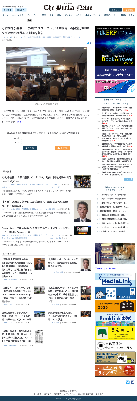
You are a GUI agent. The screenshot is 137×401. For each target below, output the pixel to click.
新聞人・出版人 (127, 15)
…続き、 (19, 121)
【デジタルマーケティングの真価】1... (114, 227)
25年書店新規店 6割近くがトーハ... (113, 211)
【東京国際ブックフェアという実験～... (114, 195)
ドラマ (41, 235)
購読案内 (20, 10)
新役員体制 (34, 209)
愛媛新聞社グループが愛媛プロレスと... (114, 207)
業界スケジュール (92, 15)
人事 (49, 209)
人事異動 (25, 209)
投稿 (21, 238)
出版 (52, 15)
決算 (119, 104)
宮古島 (32, 185)
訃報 (124, 104)
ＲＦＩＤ (19, 37)
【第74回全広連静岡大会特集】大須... (113, 219)
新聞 (44, 15)
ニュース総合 (17, 15)
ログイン (116, 10)
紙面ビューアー (110, 15)
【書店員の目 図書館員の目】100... (112, 215)
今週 (113, 190)
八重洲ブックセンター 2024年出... (114, 231)
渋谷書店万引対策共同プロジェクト (67, 37)
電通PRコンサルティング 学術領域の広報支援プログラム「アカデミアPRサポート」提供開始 (117, 128)
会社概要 (7, 10)
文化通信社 (40, 185)
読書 (25, 238)
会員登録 (129, 10)
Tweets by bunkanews (105, 268)
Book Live (5, 235)
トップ (5, 15)
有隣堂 (49, 37)
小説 (16, 238)
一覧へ (127, 179)
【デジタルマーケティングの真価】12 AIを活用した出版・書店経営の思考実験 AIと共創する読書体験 (117, 167)
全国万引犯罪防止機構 (36, 37)
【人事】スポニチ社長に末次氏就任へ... (114, 223)
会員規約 (99, 394)
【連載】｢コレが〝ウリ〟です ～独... (113, 203)
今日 (107, 190)
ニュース (5, 37)
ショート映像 (32, 235)
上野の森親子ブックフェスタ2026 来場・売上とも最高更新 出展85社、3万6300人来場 (16, 316)
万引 (25, 37)
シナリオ (23, 235)
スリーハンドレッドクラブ (18, 185)
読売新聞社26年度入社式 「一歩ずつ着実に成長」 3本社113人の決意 (62, 316)
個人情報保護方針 (85, 394)
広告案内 (58, 394)
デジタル (68, 15)
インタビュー (32, 15)
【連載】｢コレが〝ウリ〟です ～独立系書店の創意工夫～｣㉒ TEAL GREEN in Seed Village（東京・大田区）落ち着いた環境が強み (17, 294)
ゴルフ (4, 185)
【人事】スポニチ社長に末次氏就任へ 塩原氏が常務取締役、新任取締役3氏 (63, 262)
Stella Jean (14, 235)
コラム (79, 15)
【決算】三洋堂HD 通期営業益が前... (114, 199)
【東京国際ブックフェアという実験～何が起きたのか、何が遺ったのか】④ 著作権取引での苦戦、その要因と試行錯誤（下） (63, 294)
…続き (30, 194)
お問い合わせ (69, 394)
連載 (15, 346)
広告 (59, 15)
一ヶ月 (120, 190)
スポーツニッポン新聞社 (11, 209)
